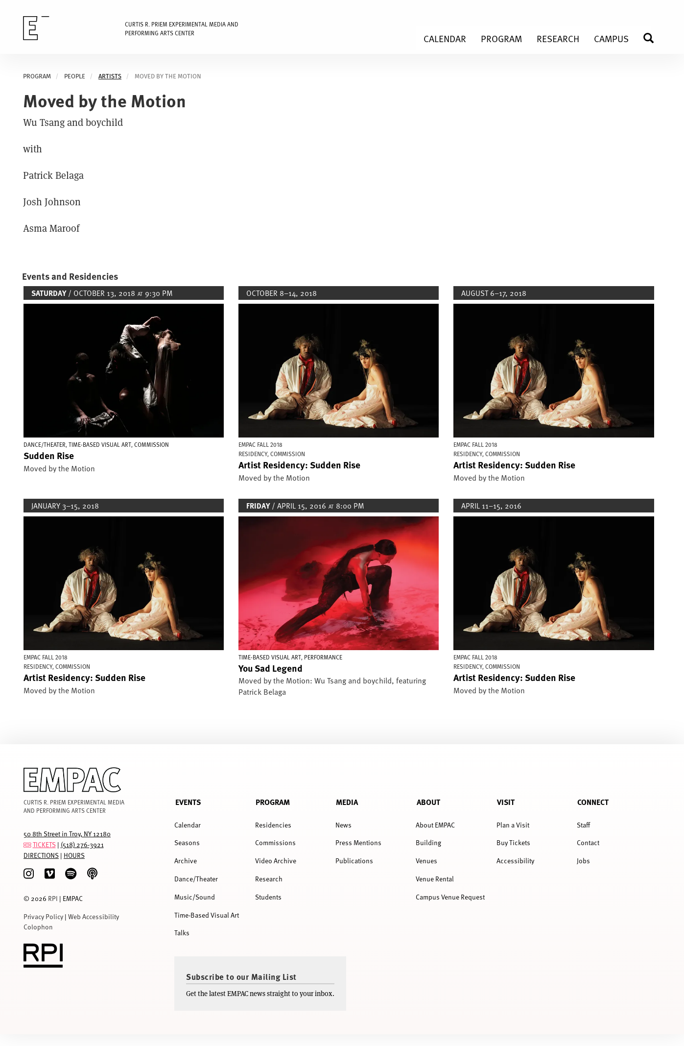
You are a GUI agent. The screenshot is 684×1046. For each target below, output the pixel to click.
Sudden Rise (49, 455)
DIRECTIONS (41, 855)
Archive (185, 860)
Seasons (187, 842)
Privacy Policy (43, 916)
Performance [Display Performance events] (323, 657)
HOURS (74, 855)
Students (268, 896)
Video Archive (275, 860)
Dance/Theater (196, 878)
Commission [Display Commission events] (151, 444)
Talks (181, 932)
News (343, 824)
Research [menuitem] (558, 38)
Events (188, 801)
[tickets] (27, 844)
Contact (588, 842)
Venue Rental (435, 878)
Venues (426, 860)
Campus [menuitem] (611, 38)
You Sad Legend (270, 668)
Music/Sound (194, 896)
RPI (53, 898)
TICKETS (44, 844)
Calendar (187, 824)
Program (273, 801)
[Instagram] (29, 874)
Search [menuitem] (652, 38)
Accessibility (515, 860)
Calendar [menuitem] (445, 38)
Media (347, 801)
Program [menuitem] (501, 38)
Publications (354, 860)
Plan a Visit (512, 824)
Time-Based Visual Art (206, 915)
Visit (506, 801)
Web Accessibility (93, 916)
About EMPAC (435, 824)
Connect (593, 801)
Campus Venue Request (450, 896)
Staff (583, 824)
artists (109, 76)
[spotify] (70, 874)
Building (428, 842)
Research (269, 878)
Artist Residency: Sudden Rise (299, 464)
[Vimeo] (50, 874)
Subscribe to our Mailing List (241, 976)
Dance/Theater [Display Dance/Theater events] (45, 444)
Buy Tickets (513, 842)
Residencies (273, 824)
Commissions (275, 842)
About (428, 801)
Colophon (38, 926)
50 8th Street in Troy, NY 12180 (67, 833)
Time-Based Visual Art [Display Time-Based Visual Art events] (100, 444)
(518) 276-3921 (82, 844)
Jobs (583, 860)
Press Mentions (358, 842)
